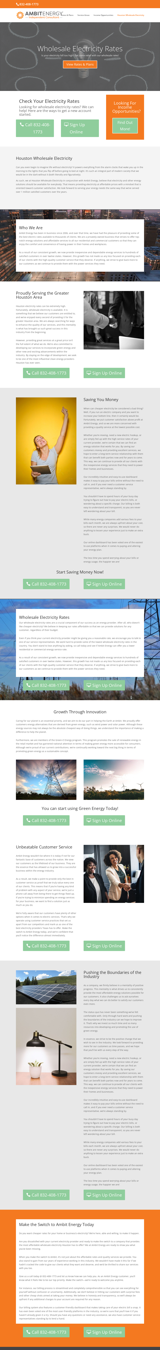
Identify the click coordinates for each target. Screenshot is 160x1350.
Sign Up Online (77, 128)
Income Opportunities (103, 15)
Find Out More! (125, 125)
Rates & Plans (67, 15)
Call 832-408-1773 (37, 128)
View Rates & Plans (80, 69)
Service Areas (84, 15)
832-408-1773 (28, 4)
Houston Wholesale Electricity (130, 15)
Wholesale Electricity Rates (79, 53)
